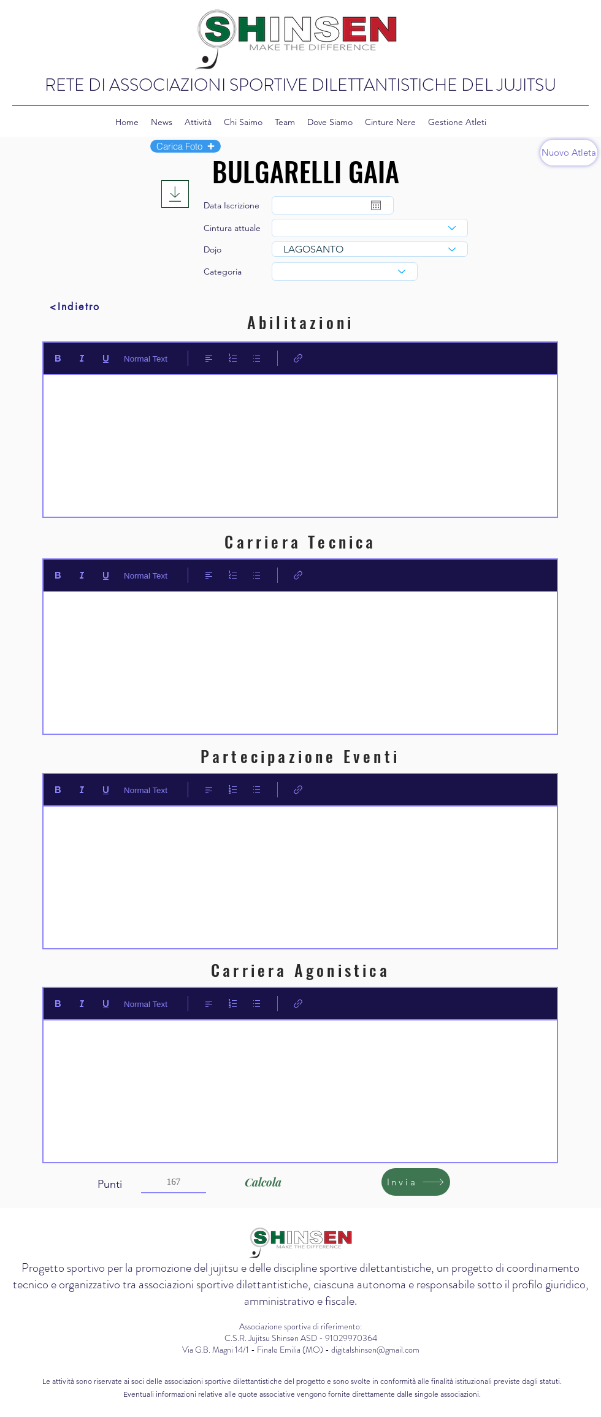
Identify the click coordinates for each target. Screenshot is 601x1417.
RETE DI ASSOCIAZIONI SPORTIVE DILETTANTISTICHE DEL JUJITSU (300, 85)
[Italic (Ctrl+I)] (82, 358)
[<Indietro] (75, 306)
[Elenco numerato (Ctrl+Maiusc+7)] (233, 358)
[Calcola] (263, 1182)
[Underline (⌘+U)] (106, 358)
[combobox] (370, 228)
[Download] (175, 194)
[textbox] (300, 441)
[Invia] (415, 1182)
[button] (185, 146)
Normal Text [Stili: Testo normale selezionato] (145, 358)
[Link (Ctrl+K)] (298, 358)
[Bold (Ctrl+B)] (58, 358)
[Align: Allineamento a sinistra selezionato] (209, 358)
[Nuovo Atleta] (568, 152)
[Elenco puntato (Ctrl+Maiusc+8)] (257, 358)
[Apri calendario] (376, 205)
